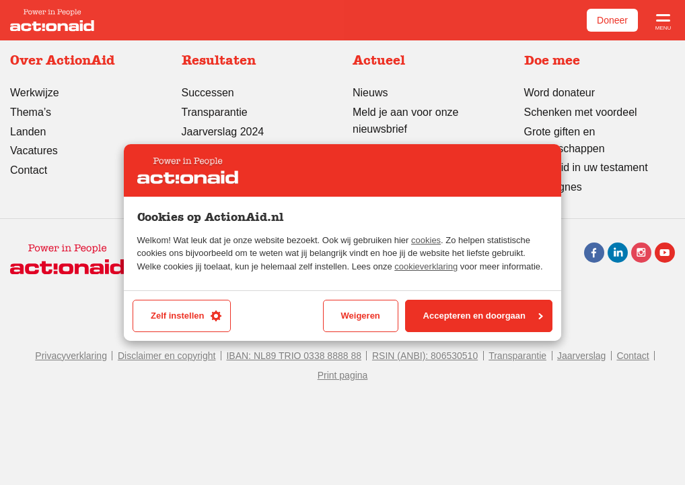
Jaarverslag (581, 355)
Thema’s (30, 112)
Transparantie (215, 112)
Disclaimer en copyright (167, 355)
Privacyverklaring (71, 355)
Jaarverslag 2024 (223, 131)
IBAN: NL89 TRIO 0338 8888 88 (293, 355)
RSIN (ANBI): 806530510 (425, 355)
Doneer (612, 20)
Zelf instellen (186, 316)
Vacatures (34, 150)
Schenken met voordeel (580, 112)
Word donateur (560, 92)
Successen (208, 92)
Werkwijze (34, 92)
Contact (28, 170)
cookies (426, 240)
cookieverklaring (426, 266)
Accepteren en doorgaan (483, 316)
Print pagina (343, 375)
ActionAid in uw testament (586, 167)
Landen (28, 131)
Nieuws (370, 92)
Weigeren (360, 316)
